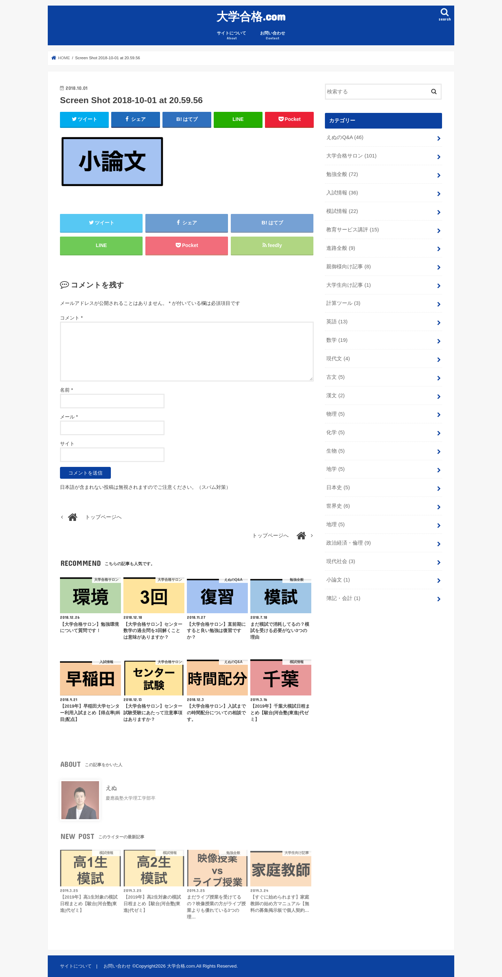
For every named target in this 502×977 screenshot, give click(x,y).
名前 (66, 390)
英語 (337, 321)
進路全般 (340, 248)
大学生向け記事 (348, 285)
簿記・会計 (343, 598)
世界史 (338, 506)
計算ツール (343, 303)
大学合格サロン (351, 156)
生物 (335, 451)
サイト (67, 443)
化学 (335, 432)
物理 (335, 414)
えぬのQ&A (344, 137)
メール (69, 417)
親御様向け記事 (348, 266)
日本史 (338, 487)
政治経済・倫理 (348, 543)
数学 (337, 340)
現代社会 (340, 561)
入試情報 (342, 192)
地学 (335, 469)
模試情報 (342, 211)
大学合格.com (251, 16)
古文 (335, 377)
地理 (335, 524)
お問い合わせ (272, 36)
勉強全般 (342, 174)
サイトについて (231, 36)
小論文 (338, 580)
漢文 (335, 395)
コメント (71, 318)
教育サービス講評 (352, 229)
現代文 (338, 358)
